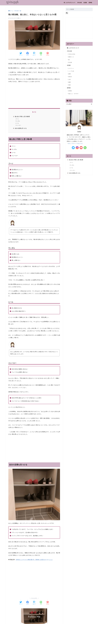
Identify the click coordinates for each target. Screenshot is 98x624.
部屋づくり (71, 57)
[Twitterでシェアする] (21, 54)
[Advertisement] (34, 95)
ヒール (17, 123)
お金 (69, 79)
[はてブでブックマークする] (34, 54)
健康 (69, 82)
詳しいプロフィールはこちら (76, 143)
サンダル (17, 121)
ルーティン (71, 68)
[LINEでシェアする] (41, 54)
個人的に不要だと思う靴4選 (21, 116)
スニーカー (18, 125)
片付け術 (79, 2)
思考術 (90, 2)
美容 (69, 85)
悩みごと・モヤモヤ (73, 94)
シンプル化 (71, 71)
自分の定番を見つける (20, 128)
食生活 (70, 77)
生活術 (85, 2)
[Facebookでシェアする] (27, 54)
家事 (69, 74)
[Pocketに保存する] (47, 54)
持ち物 (70, 62)
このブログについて (69, 2)
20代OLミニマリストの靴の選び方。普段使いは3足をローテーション (35, 559)
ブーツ (17, 119)
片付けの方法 (71, 54)
